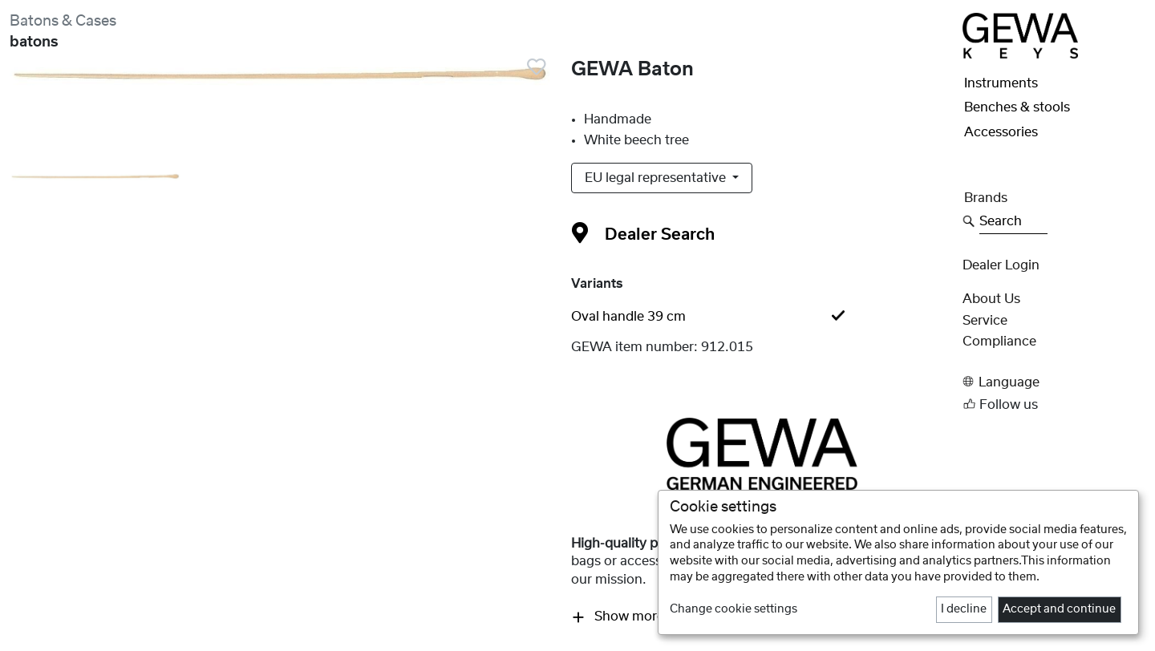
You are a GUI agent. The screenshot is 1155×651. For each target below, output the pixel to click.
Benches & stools (1017, 107)
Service (984, 320)
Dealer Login (1001, 265)
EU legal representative (657, 178)
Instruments (1001, 83)
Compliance (999, 341)
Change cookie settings (733, 609)
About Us (991, 299)
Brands (985, 198)
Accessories (1001, 132)
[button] (1053, 382)
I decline (964, 609)
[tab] (762, 316)
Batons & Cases (63, 21)
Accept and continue (1059, 609)
